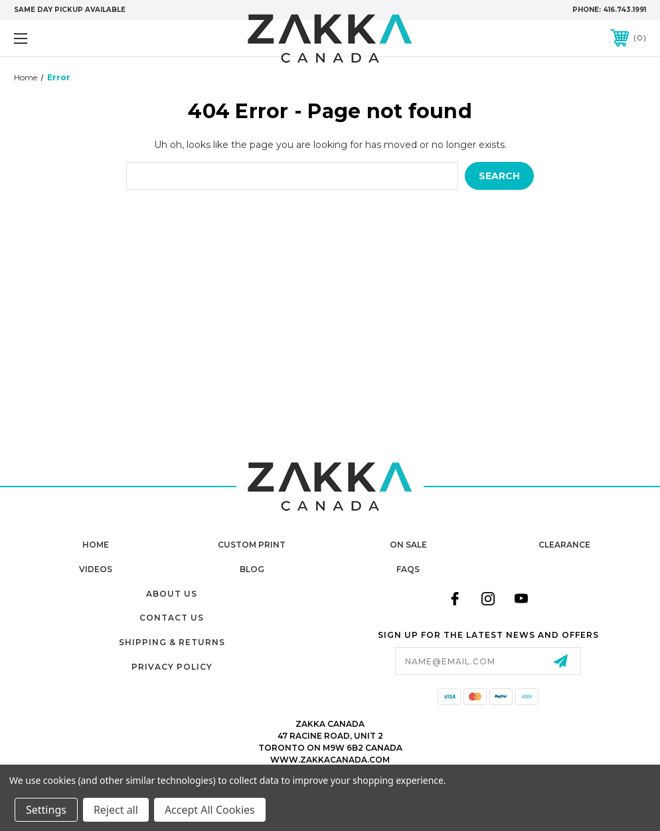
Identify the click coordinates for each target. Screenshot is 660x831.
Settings (46, 809)
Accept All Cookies (210, 809)
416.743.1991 (624, 9)
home (95, 545)
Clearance (564, 545)
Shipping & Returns (172, 642)
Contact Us (171, 618)
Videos (95, 569)
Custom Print (252, 545)
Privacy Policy (171, 667)
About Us (171, 594)
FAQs (408, 569)
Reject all (116, 809)
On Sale (408, 545)
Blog (252, 569)
